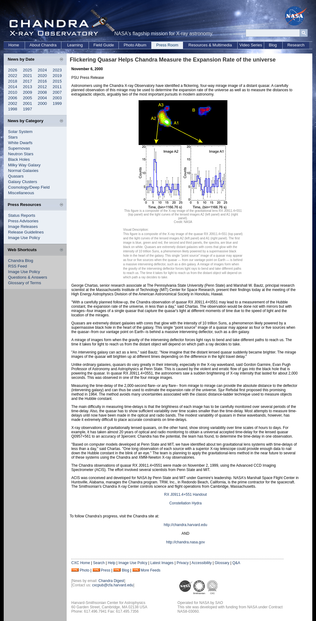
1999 (57, 103)
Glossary (222, 563)
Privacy (183, 563)
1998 (12, 109)
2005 (27, 98)
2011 (57, 86)
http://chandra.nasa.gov (185, 542)
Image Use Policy (24, 237)
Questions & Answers (27, 277)
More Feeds (150, 570)
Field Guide (104, 45)
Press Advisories (23, 221)
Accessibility (202, 563)
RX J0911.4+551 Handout (185, 494)
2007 (57, 92)
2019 (57, 75)
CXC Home (80, 563)
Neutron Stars (20, 154)
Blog (273, 45)
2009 (27, 92)
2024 (42, 70)
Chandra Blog (20, 260)
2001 (27, 103)
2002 (12, 103)
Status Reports (21, 215)
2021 (27, 75)
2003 (57, 98)
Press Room (167, 45)
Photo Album (135, 45)
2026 (12, 70)
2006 (12, 98)
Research (296, 45)
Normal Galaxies (23, 170)
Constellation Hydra (185, 503)
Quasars (15, 176)
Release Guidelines (26, 232)
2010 (12, 92)
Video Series (250, 45)
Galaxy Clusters (22, 181)
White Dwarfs (20, 142)
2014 (12, 86)
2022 (12, 75)
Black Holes (19, 159)
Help (111, 563)
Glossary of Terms (24, 283)
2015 (57, 81)
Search (99, 563)
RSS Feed (17, 266)
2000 (42, 103)
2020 (42, 75)
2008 (42, 92)
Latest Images (161, 563)
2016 (42, 81)
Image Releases (23, 226)
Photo (84, 570)
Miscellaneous (21, 193)
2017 (27, 81)
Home (13, 45)
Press (105, 570)
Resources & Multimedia (210, 45)
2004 (42, 98)
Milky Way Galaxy (24, 165)
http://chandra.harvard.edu (185, 525)
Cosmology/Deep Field (29, 187)
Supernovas (19, 148)
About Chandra (43, 45)
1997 (27, 109)
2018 (12, 81)
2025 (27, 70)
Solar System (20, 131)
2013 (27, 86)
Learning (75, 45)
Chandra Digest (111, 581)
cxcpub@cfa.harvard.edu (112, 585)
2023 (57, 70)
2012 (42, 86)
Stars (13, 137)
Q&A (236, 563)
